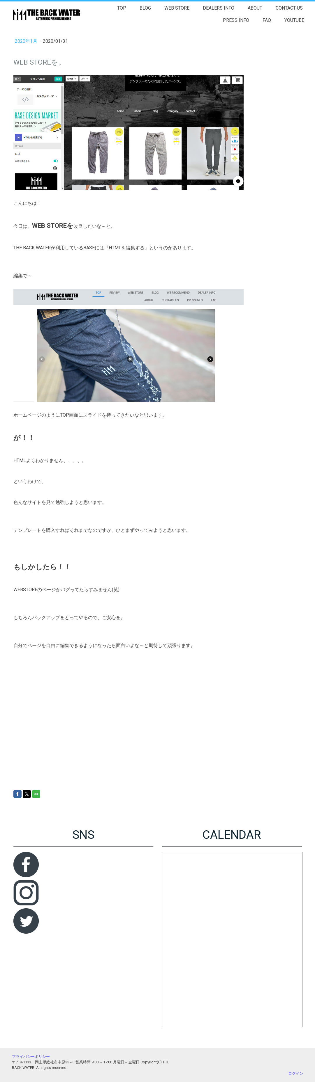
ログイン (295, 1073)
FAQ (267, 20)
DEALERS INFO (218, 8)
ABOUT (255, 8)
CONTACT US (289, 8)
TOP (121, 8)
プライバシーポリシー (31, 1056)
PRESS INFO (236, 20)
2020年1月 (26, 41)
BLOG (145, 8)
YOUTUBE (294, 20)
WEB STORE (176, 8)
